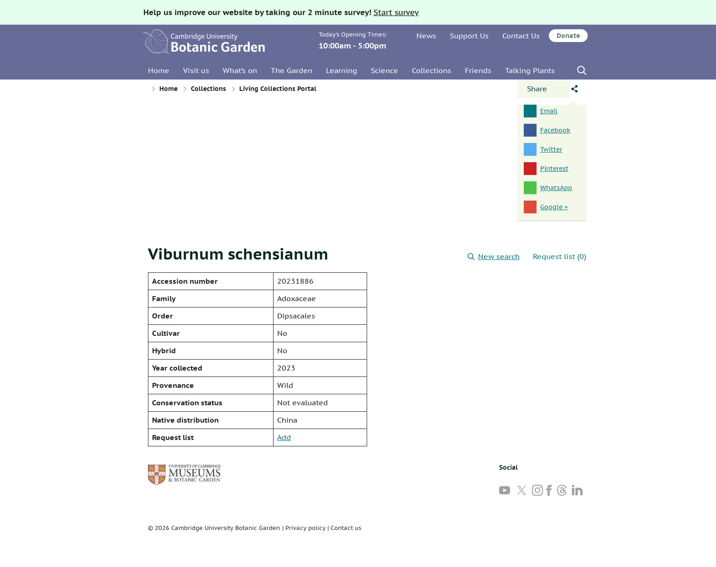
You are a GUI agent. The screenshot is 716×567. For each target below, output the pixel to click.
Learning (341, 70)
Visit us (196, 70)
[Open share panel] (544, 88)
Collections (431, 70)
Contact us (346, 528)
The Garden (291, 70)
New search (494, 256)
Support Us (469, 35)
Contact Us (521, 35)
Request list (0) (559, 256)
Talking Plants (530, 70)
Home (158, 70)
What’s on (240, 70)
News (426, 35)
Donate (568, 36)
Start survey (396, 12)
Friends (478, 70)
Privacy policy (305, 528)
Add (284, 437)
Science (384, 70)
